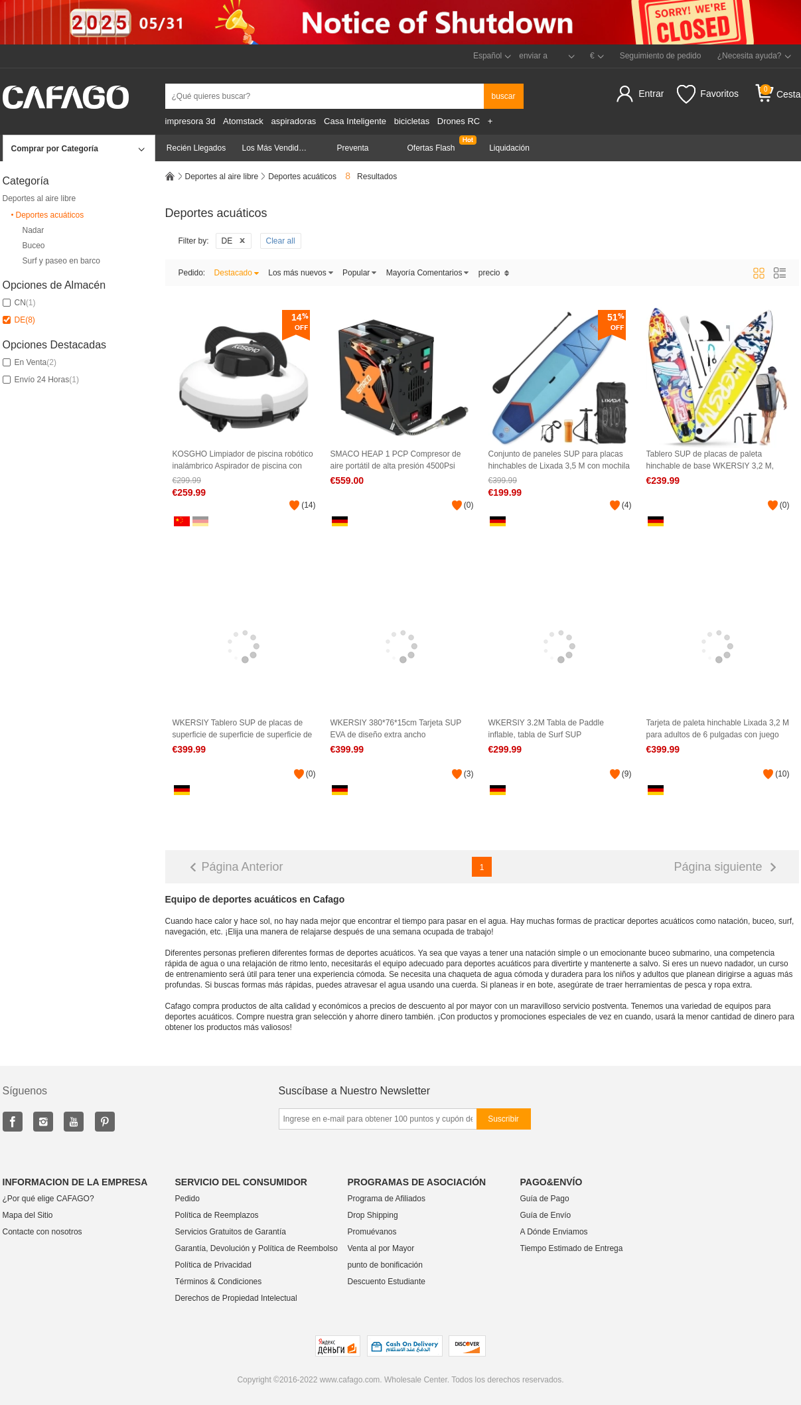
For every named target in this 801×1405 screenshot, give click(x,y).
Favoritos (708, 94)
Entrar (651, 93)
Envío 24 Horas (41, 379)
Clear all (280, 241)
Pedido (187, 1198)
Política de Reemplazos (217, 1215)
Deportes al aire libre (39, 198)
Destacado (236, 272)
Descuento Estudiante (386, 1281)
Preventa (352, 148)
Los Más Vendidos (274, 148)
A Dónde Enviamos (554, 1231)
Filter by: (194, 241)
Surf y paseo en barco (61, 261)
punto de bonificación (385, 1265)
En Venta (29, 362)
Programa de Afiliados (386, 1198)
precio (494, 272)
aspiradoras (293, 121)
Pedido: (192, 272)
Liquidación (509, 148)
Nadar (33, 230)
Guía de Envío (545, 1215)
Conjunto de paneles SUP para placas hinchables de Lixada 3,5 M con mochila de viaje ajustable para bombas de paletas (559, 460)
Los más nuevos (300, 272)
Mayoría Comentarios (428, 272)
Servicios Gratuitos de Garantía (230, 1231)
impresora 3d (190, 121)
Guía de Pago (544, 1198)
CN (19, 302)
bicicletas (411, 121)
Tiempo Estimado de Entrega (571, 1248)
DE (19, 320)
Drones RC (458, 121)
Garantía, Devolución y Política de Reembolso (256, 1248)
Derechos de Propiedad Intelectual (236, 1298)
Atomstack (243, 121)
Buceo (34, 246)
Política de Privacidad (213, 1265)
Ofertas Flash (431, 148)
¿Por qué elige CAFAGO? (48, 1198)
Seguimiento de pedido (660, 55)
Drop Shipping (373, 1215)
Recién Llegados (196, 148)
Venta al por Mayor (381, 1248)
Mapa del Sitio (28, 1215)
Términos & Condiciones (218, 1281)
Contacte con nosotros (42, 1231)
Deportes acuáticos (46, 215)
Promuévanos (372, 1231)
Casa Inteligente (355, 121)
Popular (359, 272)
